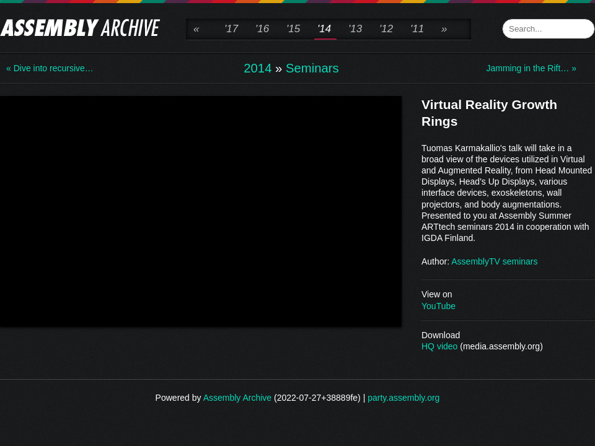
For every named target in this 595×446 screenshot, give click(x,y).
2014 (257, 68)
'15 (293, 29)
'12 (386, 29)
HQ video (439, 346)
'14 (324, 29)
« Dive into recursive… (50, 68)
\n (200, 209)
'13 (355, 29)
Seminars (312, 68)
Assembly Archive (237, 398)
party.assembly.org (403, 398)
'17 (231, 29)
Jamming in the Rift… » (532, 68)
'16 (262, 29)
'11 (417, 29)
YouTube (438, 306)
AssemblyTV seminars (494, 261)
